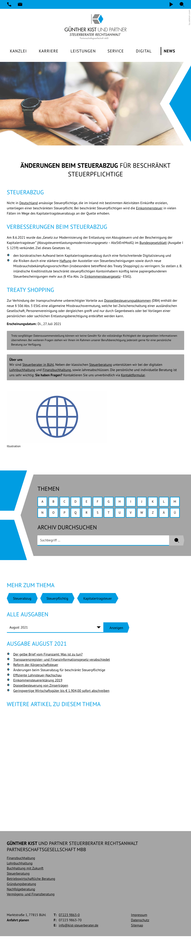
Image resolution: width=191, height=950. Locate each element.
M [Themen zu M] (42, 514)
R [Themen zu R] (101, 514)
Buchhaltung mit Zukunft (25, 882)
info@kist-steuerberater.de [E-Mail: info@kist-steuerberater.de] (78, 939)
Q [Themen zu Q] (89, 514)
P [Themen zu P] (78, 514)
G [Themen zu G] (112, 502)
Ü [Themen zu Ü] (54, 526)
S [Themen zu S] (112, 514)
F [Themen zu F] (101, 502)
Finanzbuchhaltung (57, 370)
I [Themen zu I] (135, 502)
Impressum (139, 928)
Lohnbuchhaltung (22, 370)
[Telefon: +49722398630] (9, 4)
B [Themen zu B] (54, 502)
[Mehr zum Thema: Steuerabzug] (22, 611)
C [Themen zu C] (66, 502)
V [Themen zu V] (147, 514)
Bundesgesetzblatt (153, 243)
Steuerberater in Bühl (38, 365)
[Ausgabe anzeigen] (116, 641)
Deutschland (28, 203)
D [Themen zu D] (77, 502)
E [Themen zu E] (89, 502)
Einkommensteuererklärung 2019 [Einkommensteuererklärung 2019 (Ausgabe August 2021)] (37, 693)
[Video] (170, 4)
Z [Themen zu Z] (170, 514)
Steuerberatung (100, 365)
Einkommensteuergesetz (102, 277)
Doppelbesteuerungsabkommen (127, 301)
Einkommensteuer (149, 208)
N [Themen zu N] (54, 514)
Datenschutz (140, 934)
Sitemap (137, 939)
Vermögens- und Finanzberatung (31, 908)
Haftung (65, 261)
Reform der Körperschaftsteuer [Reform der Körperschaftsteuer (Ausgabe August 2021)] (35, 678)
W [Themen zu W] (159, 514)
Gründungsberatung (21, 897)
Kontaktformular (133, 375)
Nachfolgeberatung (21, 903)
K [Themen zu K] (159, 502)
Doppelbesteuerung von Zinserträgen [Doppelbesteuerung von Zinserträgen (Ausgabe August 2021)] (40, 698)
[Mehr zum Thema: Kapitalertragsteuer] (97, 611)
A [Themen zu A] (43, 502)
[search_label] (103, 554)
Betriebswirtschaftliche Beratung (31, 892)
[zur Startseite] (95, 27)
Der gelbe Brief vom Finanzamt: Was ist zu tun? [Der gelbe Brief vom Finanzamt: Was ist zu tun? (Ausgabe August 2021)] (48, 667)
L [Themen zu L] (171, 502)
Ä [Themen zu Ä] (43, 526)
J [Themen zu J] (147, 502)
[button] (182, 4)
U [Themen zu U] (136, 514)
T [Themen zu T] (124, 514)
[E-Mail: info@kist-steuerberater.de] (20, 4)
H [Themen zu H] (124, 502)
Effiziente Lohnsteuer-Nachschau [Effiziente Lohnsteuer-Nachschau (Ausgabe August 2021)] (37, 688)
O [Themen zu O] (66, 514)
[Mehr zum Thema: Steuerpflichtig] (57, 611)
